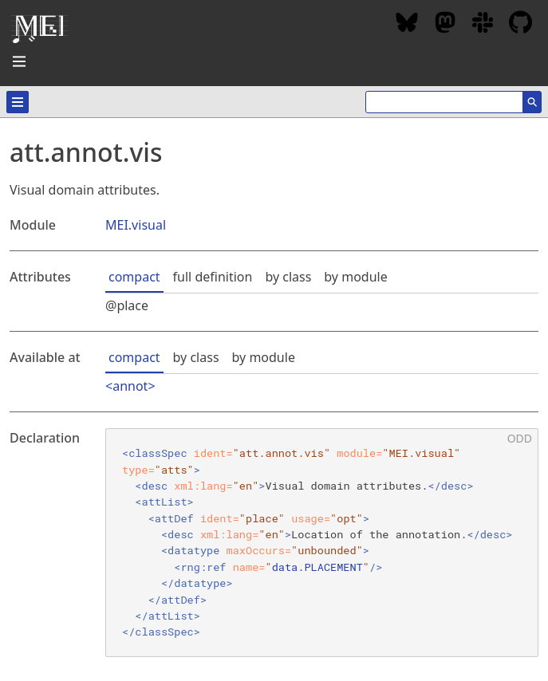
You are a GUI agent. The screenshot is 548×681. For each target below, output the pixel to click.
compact (134, 276)
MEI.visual (135, 225)
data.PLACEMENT (317, 567)
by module (355, 276)
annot (130, 386)
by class (288, 276)
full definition (213, 276)
